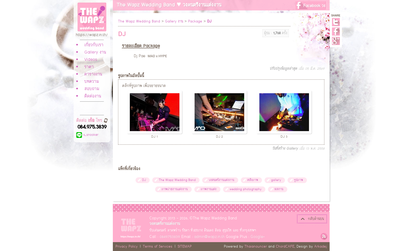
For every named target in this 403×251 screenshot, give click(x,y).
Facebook (336, 31)
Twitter (336, 22)
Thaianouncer (255, 246)
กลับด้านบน (312, 219)
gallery (276, 180)
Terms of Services (157, 246)
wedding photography (245, 189)
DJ (144, 180)
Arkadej (320, 246)
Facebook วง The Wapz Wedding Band (310, 5)
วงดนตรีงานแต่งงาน (221, 180)
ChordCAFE (285, 246)
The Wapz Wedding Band (139, 21)
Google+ (336, 41)
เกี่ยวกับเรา (93, 45)
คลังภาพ (252, 180)
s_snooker (87, 135)
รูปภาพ (298, 180)
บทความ (91, 81)
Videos (90, 59)
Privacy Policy (126, 246)
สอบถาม (91, 89)
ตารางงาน (93, 74)
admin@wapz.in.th (209, 236)
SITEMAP (185, 246)
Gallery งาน (95, 52)
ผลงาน (278, 189)
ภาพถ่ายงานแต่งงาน (175, 189)
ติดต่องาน (92, 96)
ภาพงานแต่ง (209, 189)
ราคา (89, 67)
